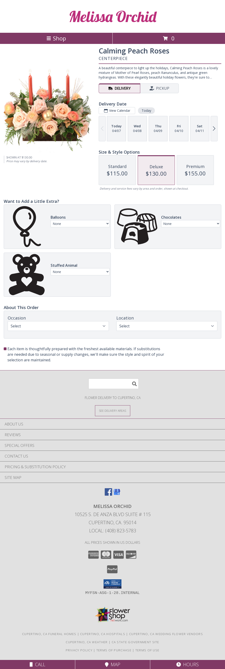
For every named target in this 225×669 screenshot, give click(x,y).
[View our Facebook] (108, 494)
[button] (112, 584)
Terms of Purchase (113, 650)
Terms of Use (147, 650)
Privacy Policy (79, 650)
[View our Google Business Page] (117, 494)
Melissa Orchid (112, 16)
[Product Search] (113, 384)
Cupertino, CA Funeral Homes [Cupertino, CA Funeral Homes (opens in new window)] (49, 634)
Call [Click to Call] (37, 664)
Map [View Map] (112, 664)
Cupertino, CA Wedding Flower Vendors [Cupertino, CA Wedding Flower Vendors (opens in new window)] (166, 634)
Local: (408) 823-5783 (112, 530)
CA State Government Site (135, 642)
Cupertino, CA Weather (87, 642)
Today (146, 110)
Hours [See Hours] (187, 664)
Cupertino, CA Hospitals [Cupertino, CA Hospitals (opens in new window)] (102, 634)
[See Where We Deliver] (112, 410)
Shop (56, 38)
